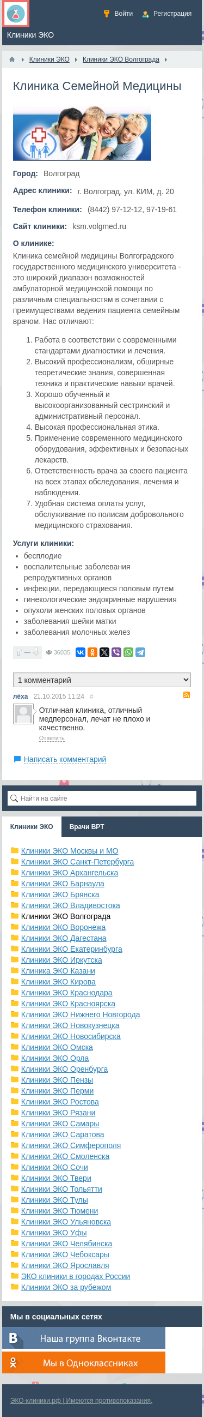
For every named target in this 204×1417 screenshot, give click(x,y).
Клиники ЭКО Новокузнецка (70, 1025)
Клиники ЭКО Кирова (58, 981)
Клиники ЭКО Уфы (54, 1232)
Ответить (52, 738)
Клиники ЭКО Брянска (60, 894)
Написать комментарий (65, 759)
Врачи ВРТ (87, 827)
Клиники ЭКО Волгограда (66, 916)
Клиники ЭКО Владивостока (70, 905)
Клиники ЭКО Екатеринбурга (71, 949)
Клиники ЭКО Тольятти (61, 1189)
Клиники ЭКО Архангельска (70, 872)
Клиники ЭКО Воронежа (63, 927)
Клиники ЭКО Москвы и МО (70, 850)
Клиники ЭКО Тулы (54, 1200)
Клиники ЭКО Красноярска (68, 1003)
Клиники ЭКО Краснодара (67, 992)
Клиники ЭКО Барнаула (62, 883)
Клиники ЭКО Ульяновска (66, 1221)
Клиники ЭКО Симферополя (71, 1145)
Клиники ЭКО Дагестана (64, 938)
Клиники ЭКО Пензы (57, 1080)
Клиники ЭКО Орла (55, 1058)
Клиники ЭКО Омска (57, 1047)
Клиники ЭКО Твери (56, 1178)
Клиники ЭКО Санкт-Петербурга (77, 861)
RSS (186, 695)
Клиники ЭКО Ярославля (65, 1265)
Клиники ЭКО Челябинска (67, 1243)
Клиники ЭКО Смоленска (65, 1156)
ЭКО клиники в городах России (76, 1276)
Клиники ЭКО (31, 827)
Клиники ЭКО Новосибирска (71, 1036)
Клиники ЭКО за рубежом (66, 1287)
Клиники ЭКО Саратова (62, 1134)
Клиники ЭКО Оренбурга (64, 1069)
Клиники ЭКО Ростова (60, 1101)
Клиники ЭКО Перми (57, 1090)
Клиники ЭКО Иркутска (61, 960)
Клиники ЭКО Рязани (58, 1112)
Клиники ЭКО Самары (60, 1123)
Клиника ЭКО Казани (58, 970)
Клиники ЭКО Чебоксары (65, 1254)
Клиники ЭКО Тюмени (59, 1210)
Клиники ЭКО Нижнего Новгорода (80, 1014)
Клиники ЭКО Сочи (54, 1167)
